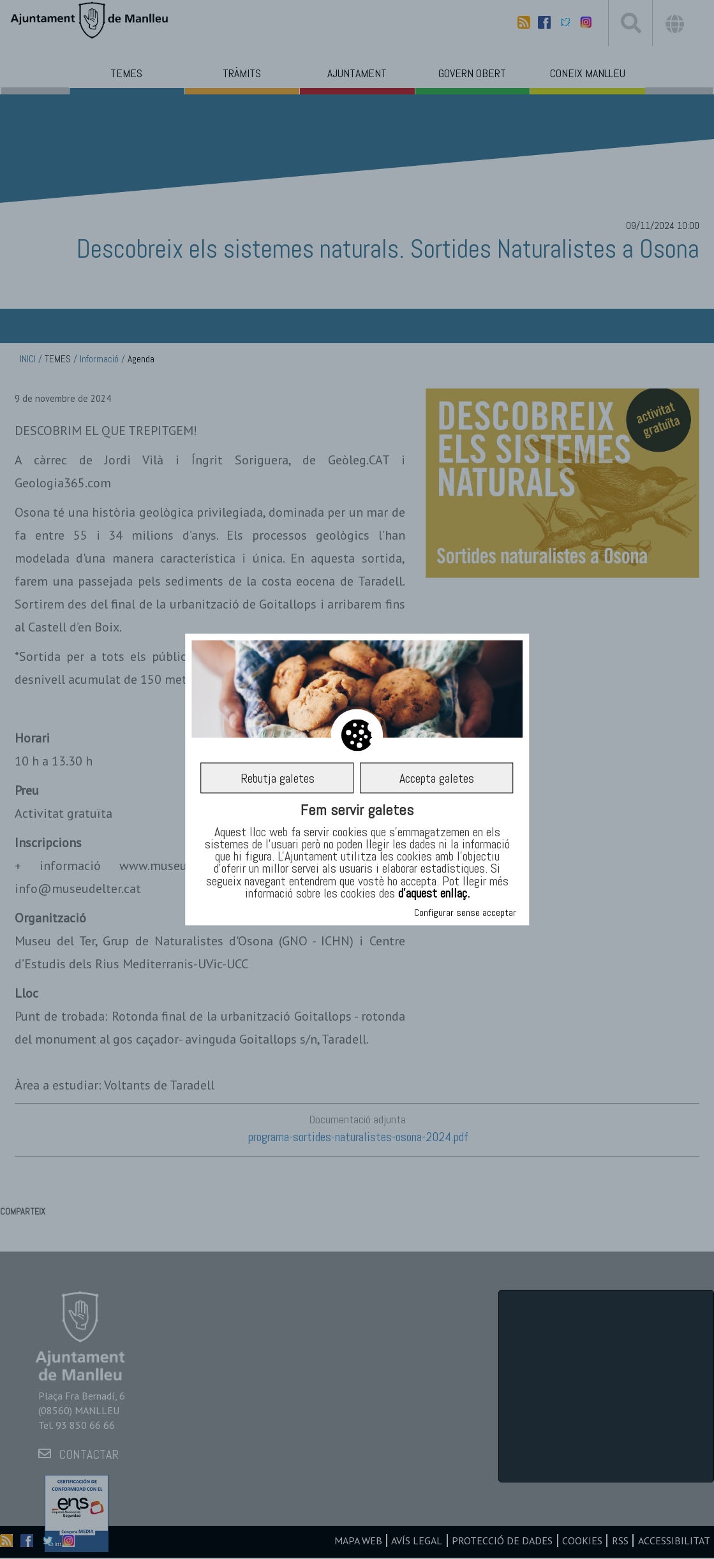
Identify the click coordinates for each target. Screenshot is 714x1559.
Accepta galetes (436, 777)
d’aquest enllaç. (434, 892)
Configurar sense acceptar (465, 912)
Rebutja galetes (278, 777)
